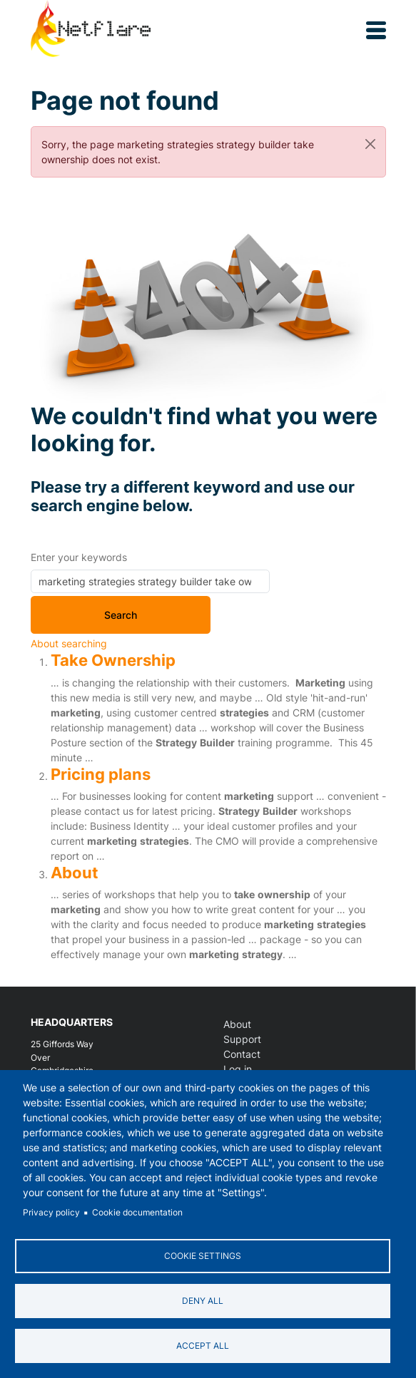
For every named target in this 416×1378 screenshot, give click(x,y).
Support (242, 1039)
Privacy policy (51, 1212)
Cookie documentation (137, 1212)
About (74, 872)
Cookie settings (202, 1255)
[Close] (370, 144)
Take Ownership (113, 660)
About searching (69, 643)
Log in (237, 1069)
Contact (241, 1054)
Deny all (202, 1300)
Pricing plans (101, 774)
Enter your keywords (79, 557)
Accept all (202, 1345)
